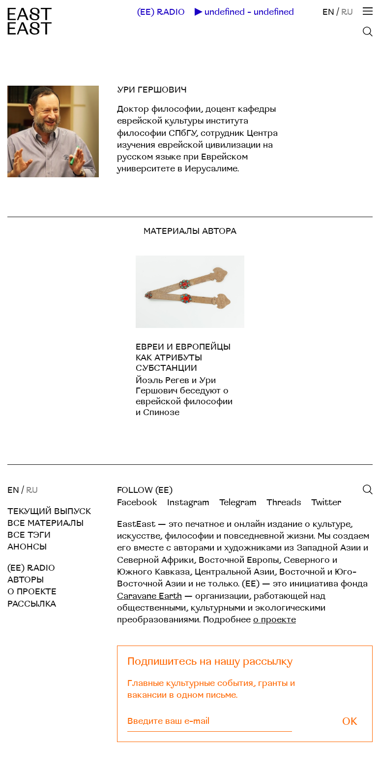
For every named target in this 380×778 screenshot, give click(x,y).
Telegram (238, 502)
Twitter (326, 502)
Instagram (188, 502)
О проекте (32, 591)
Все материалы (45, 523)
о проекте (274, 620)
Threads (283, 502)
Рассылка (31, 604)
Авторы (25, 580)
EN (328, 12)
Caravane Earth (149, 596)
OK (349, 721)
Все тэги (29, 535)
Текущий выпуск (49, 511)
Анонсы (27, 547)
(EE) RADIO (161, 12)
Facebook (137, 502)
